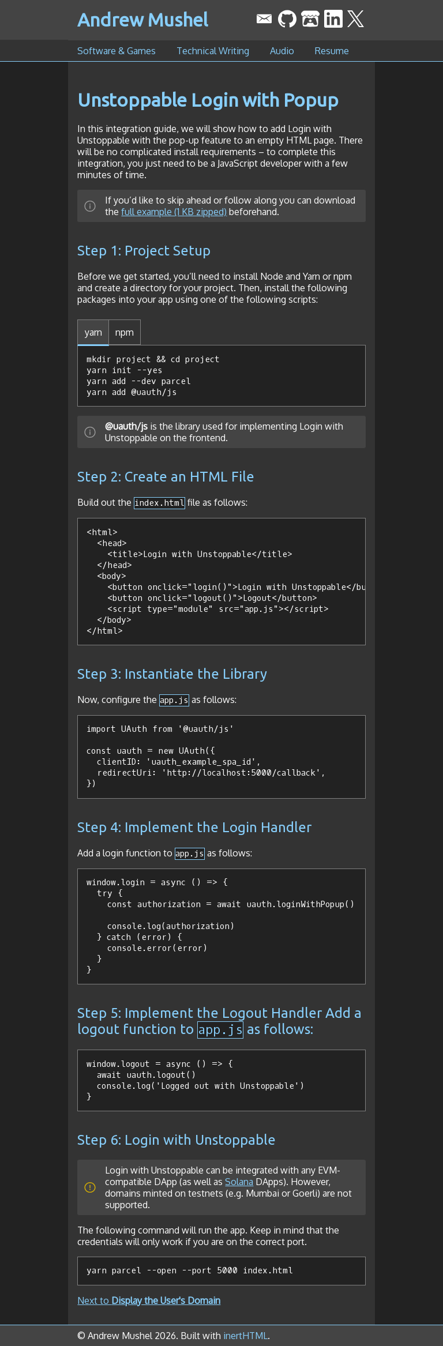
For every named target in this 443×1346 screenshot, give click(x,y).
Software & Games (116, 51)
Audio (282, 51)
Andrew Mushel (142, 19)
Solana (239, 1181)
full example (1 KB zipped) (174, 211)
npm (124, 332)
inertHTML (245, 1335)
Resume (332, 51)
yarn (93, 332)
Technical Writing (213, 51)
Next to (148, 1300)
